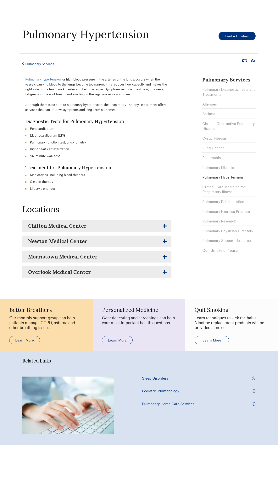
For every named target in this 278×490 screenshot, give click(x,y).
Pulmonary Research (219, 221)
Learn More (24, 369)
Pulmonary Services (40, 64)
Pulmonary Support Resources (227, 240)
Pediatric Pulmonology (199, 420)
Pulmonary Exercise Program (226, 211)
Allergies (209, 104)
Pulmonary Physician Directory (227, 230)
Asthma (208, 113)
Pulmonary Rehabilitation (223, 201)
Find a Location (237, 36)
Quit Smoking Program (221, 250)
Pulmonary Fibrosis (218, 167)
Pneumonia (211, 157)
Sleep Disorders (199, 407)
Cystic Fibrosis (214, 138)
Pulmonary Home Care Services (199, 432)
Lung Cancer (213, 148)
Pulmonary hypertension (43, 79)
